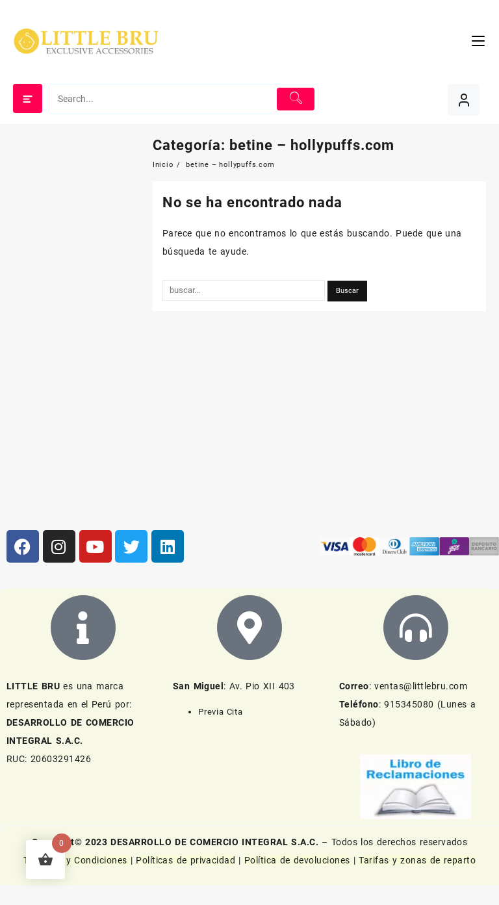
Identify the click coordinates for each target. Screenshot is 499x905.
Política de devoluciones (297, 860)
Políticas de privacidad (185, 860)
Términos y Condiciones (77, 860)
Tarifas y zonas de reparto (417, 860)
